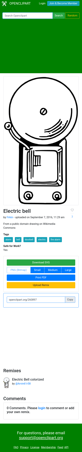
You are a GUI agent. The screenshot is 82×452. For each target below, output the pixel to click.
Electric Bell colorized (28, 379)
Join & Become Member (63, 3)
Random (72, 15)
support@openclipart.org (41, 437)
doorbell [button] (29, 239)
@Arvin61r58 (23, 383)
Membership (48, 447)
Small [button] (37, 270)
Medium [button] (53, 270)
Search (59, 15)
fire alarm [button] (55, 239)
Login (42, 3)
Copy (70, 299)
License (34, 447)
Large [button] (68, 270)
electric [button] (42, 239)
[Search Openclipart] (27, 15)
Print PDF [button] (41, 277)
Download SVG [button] (41, 262)
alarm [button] (8, 239)
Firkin (10, 217)
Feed (60, 447)
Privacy (24, 447)
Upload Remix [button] (41, 285)
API (66, 447)
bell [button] (18, 239)
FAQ (16, 447)
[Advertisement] (41, 46)
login (41, 408)
